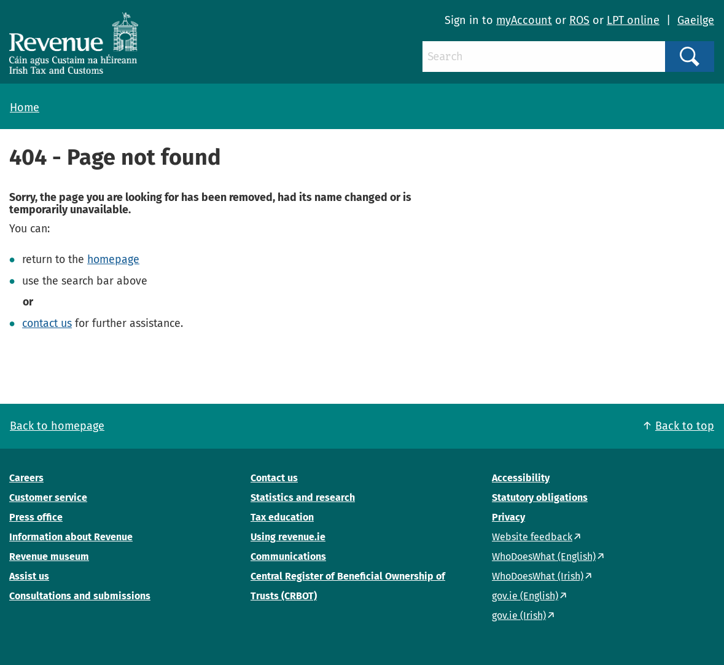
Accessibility (521, 478)
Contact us (274, 478)
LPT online (633, 20)
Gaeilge (695, 20)
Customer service (48, 497)
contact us (47, 323)
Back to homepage (57, 426)
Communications (288, 556)
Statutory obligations (540, 497)
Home (24, 107)
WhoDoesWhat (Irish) (537, 576)
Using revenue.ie (288, 537)
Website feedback (532, 537)
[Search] (543, 56)
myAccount (524, 20)
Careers (26, 478)
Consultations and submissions (79, 596)
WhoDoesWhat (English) (544, 556)
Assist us (29, 576)
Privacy (508, 517)
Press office (36, 517)
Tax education (282, 517)
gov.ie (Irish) (519, 615)
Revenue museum (49, 556)
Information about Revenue (71, 537)
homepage (113, 259)
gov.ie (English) (525, 596)
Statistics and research (303, 497)
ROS (579, 20)
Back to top (684, 426)
